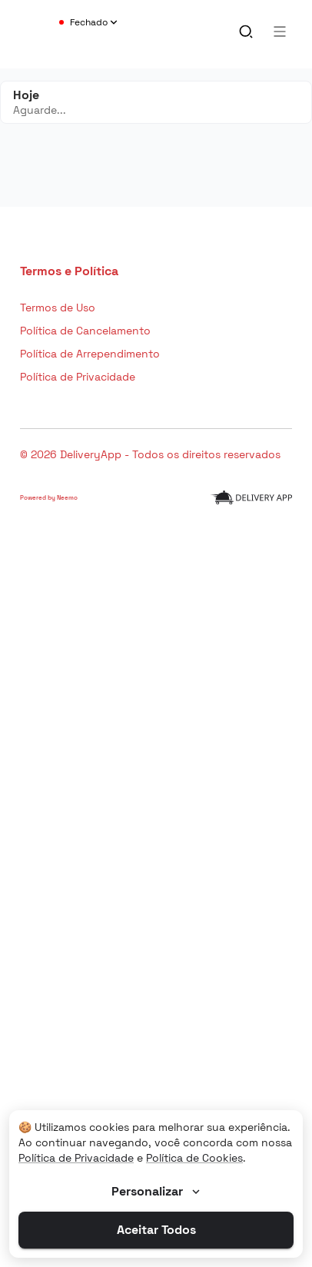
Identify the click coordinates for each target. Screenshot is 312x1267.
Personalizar (157, 1191)
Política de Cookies (194, 1158)
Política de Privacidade (76, 1158)
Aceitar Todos (156, 1230)
